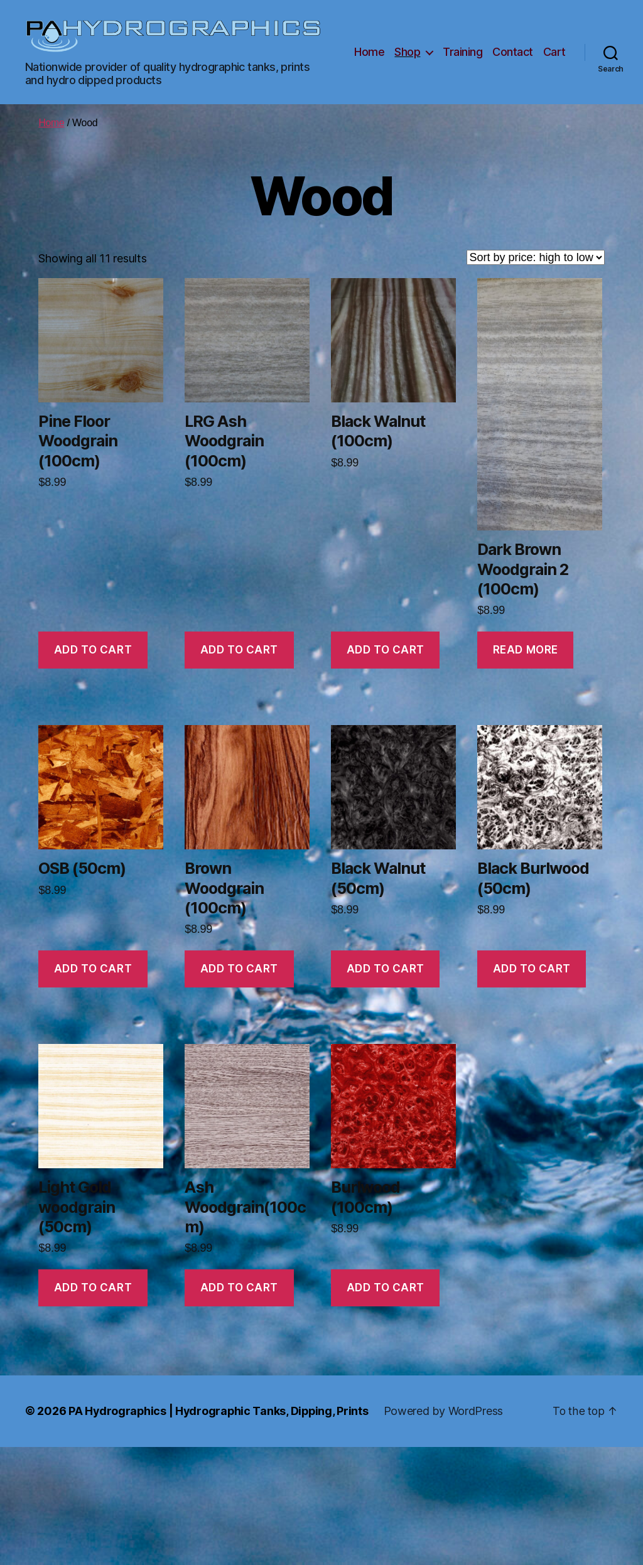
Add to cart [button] (93, 649)
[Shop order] (536, 257)
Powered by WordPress (447, 1410)
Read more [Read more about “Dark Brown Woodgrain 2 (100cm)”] (525, 649)
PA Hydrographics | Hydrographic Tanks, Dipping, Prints (219, 1410)
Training (462, 51)
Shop (407, 51)
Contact (512, 51)
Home (369, 51)
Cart (554, 51)
